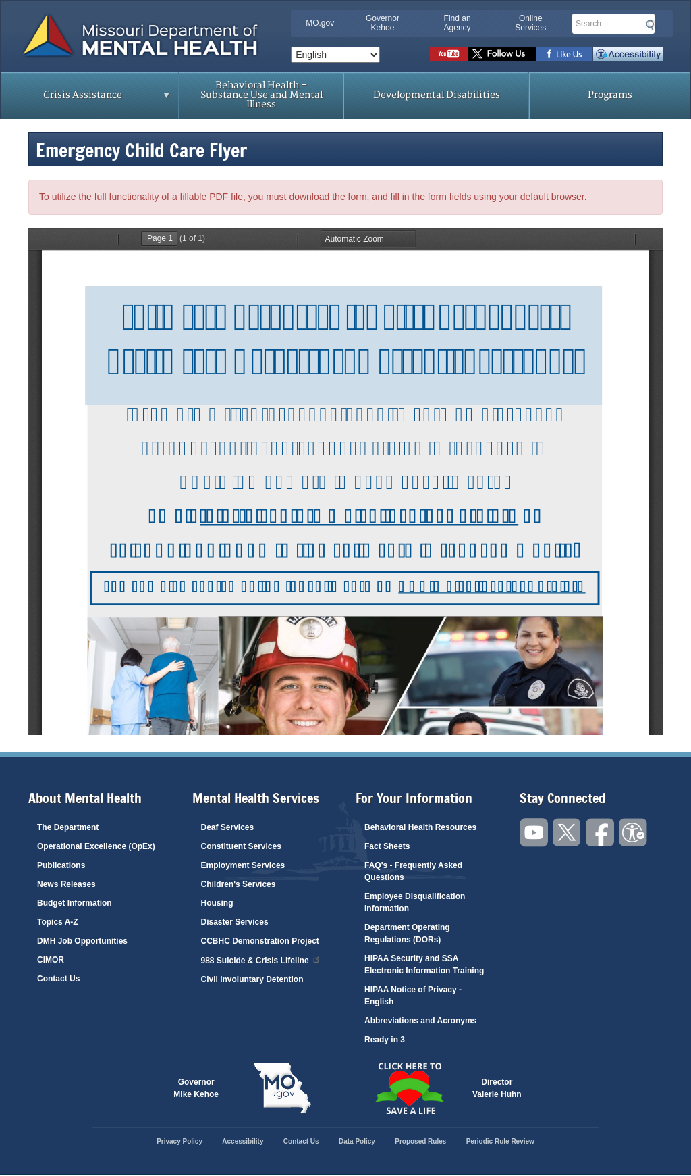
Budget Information (74, 903)
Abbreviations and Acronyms (420, 1020)
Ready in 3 (384, 1039)
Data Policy (357, 1141)
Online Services (530, 23)
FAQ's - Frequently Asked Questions (413, 871)
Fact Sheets (387, 846)
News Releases (66, 884)
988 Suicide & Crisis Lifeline (261, 959)
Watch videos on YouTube (449, 54)
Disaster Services (235, 922)
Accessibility (628, 54)
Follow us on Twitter (502, 54)
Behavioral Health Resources (420, 827)
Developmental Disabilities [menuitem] (436, 95)
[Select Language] (335, 55)
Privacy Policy (179, 1141)
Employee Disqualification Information (414, 902)
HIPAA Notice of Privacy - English (413, 995)
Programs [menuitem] (610, 95)
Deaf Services (227, 827)
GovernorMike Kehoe (196, 1088)
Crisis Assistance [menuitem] (86, 99)
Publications (61, 865)
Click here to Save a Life (409, 1088)
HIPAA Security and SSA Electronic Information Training (424, 964)
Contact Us (58, 978)
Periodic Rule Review (500, 1141)
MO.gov (320, 23)
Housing (217, 903)
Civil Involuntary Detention (252, 979)
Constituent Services (241, 846)
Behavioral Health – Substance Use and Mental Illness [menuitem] (261, 95)
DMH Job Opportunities (82, 941)
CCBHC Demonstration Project (260, 941)
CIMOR (50, 960)
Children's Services (238, 884)
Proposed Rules (420, 1141)
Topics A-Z (57, 922)
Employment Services (243, 865)
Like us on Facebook (564, 54)
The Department (68, 827)
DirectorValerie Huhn (497, 1088)
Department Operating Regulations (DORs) (407, 933)
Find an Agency (457, 23)
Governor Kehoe (382, 23)
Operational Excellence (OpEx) (96, 846)
